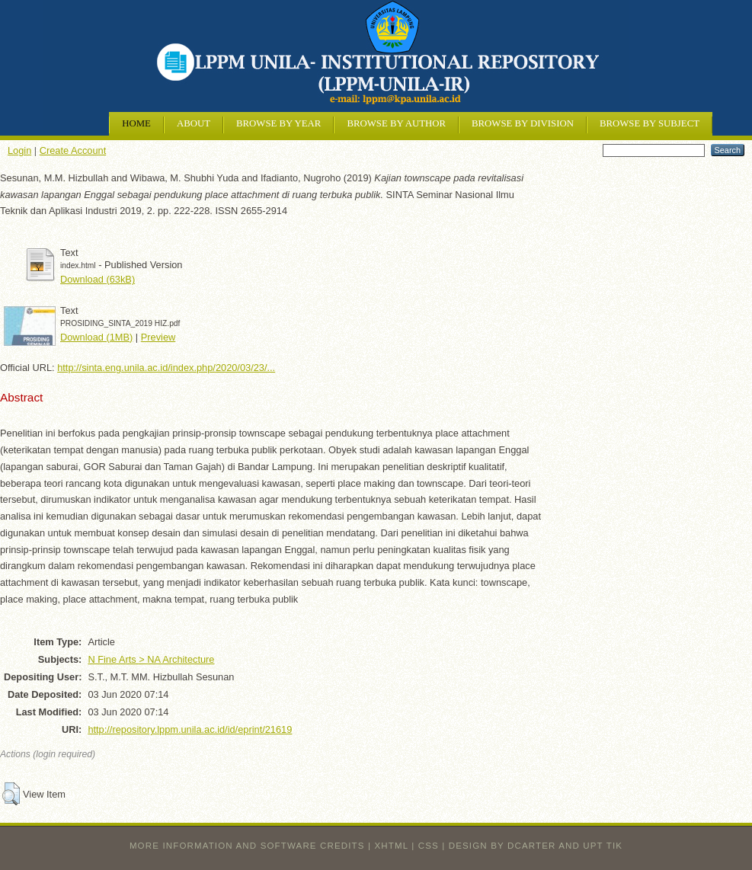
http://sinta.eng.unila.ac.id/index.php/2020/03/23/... (166, 367)
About (193, 123)
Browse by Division (523, 123)
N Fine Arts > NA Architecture (151, 659)
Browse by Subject (649, 123)
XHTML (391, 845)
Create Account (73, 150)
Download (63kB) (97, 279)
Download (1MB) (96, 337)
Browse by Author (396, 123)
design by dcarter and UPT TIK (535, 845)
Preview (158, 337)
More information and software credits (247, 845)
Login (19, 150)
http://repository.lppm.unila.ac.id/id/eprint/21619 (190, 729)
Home (136, 123)
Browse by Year (278, 123)
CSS (428, 845)
